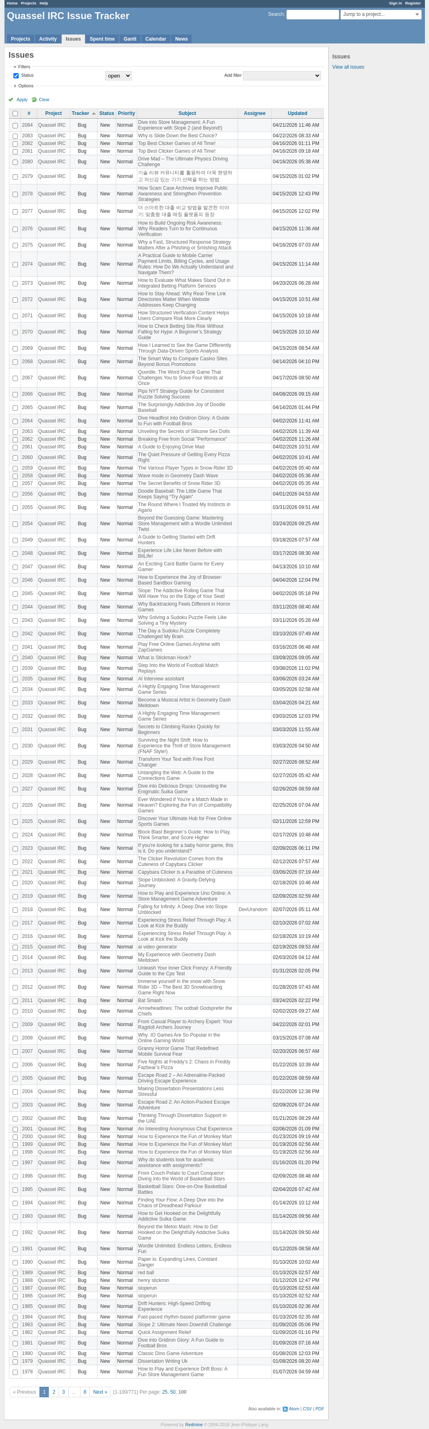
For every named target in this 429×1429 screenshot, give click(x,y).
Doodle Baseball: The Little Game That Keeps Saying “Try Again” (180, 494)
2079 (27, 176)
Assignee (254, 113)
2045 (27, 593)
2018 (27, 909)
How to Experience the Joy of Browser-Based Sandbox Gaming (180, 580)
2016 (27, 936)
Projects (29, 3)
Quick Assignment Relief (164, 1332)
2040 (27, 657)
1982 (27, 1332)
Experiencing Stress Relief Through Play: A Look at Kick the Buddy (184, 923)
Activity (47, 39)
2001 (27, 1129)
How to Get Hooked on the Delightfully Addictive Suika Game (179, 1216)
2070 (27, 332)
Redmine (194, 1424)
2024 (27, 835)
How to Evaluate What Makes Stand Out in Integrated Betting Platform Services (184, 283)
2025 (27, 821)
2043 (27, 620)
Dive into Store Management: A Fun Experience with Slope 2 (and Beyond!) (180, 125)
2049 (27, 540)
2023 (27, 848)
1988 (27, 1280)
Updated (298, 113)
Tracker (80, 113)
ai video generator (157, 947)
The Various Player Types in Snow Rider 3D (185, 468)
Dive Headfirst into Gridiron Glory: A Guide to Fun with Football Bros (184, 421)
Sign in (395, 3)
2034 (27, 689)
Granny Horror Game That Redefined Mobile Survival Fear (178, 1051)
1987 (27, 1288)
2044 (27, 607)
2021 (27, 872)
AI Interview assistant (161, 679)
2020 (27, 883)
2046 (27, 580)
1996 (27, 1176)
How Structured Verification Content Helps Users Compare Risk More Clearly (183, 315)
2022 (27, 861)
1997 (27, 1162)
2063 (27, 431)
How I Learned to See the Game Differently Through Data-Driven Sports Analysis (184, 348)
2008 (27, 1038)
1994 (27, 1203)
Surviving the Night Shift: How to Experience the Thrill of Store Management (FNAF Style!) (184, 745)
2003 (27, 1105)
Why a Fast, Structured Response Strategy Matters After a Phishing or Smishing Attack (185, 245)
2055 (27, 507)
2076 (27, 229)
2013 (27, 971)
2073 (27, 283)
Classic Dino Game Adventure (170, 1353)
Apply (22, 99)
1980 (27, 1353)
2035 (27, 679)
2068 (27, 361)
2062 (27, 439)
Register (413, 3)
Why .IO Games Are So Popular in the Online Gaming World (179, 1038)
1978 (27, 1372)
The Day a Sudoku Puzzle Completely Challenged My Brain (179, 633)
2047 (27, 566)
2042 (27, 634)
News (181, 39)
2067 (27, 378)
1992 (27, 1232)
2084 (27, 125)
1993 (27, 1216)
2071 (27, 315)
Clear (44, 99)
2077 (27, 211)
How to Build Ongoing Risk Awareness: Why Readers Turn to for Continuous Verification (180, 228)
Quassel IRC (52, 125)
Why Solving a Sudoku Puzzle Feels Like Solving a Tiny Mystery (182, 620)
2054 (27, 523)
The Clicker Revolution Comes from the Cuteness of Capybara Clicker (180, 861)
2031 (27, 729)
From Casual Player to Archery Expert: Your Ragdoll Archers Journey (185, 1024)
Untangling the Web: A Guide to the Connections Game (176, 775)
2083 (27, 136)
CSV (307, 1408)
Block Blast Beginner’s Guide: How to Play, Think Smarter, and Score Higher (184, 834)
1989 (27, 1272)
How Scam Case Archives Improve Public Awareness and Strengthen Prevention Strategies (183, 193)
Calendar (155, 39)
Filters (24, 66)
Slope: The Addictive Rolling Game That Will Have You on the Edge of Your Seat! (181, 593)
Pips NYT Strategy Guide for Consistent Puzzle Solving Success (181, 394)
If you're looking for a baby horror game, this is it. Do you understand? (185, 848)
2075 (27, 245)
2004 (27, 1091)
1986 (27, 1296)
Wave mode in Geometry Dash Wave (178, 475)
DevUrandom (253, 909)
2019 (27, 896)
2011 (27, 1000)
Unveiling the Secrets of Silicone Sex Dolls (184, 431)
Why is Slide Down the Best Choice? (177, 136)
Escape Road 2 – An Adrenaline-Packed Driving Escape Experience (181, 1078)
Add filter (233, 75)
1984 (27, 1317)
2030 (27, 746)
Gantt (130, 39)
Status (27, 75)
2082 (27, 143)
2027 (27, 789)
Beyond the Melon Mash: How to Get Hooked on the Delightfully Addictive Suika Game (184, 1232)
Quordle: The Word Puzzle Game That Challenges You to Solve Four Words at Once (180, 377)
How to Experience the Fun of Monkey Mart (185, 1136)
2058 (27, 475)
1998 (27, 1152)
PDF (319, 1408)
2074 (27, 264)
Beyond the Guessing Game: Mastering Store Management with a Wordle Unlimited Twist (185, 523)
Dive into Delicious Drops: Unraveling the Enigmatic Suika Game (182, 789)
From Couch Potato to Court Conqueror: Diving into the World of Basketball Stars (181, 1176)
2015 (27, 947)
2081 (27, 151)
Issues (73, 39)
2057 (27, 483)
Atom (294, 1408)
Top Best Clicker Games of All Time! (177, 143)
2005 (27, 1078)
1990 (27, 1262)
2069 (27, 348)
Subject (187, 113)
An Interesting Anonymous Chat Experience (185, 1129)
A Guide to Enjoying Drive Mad (171, 447)
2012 (27, 987)
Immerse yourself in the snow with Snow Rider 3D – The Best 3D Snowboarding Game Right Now (181, 987)
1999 (27, 1144)
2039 (27, 668)
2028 (27, 775)
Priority (126, 113)
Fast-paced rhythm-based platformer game (184, 1317)
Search (276, 14)
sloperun (147, 1288)
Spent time (102, 39)
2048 (27, 553)
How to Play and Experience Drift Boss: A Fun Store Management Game (182, 1371)
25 (164, 1392)
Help (44, 3)
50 (173, 1392)
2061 (27, 447)
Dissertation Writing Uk (163, 1361)
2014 (27, 957)
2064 (27, 421)
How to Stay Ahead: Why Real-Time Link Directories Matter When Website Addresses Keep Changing (182, 299)
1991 (27, 1248)
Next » (100, 1392)
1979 (27, 1361)
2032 (27, 716)
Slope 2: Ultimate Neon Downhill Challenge (184, 1324)
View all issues (348, 67)
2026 (27, 805)
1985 (27, 1306)
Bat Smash (150, 1000)
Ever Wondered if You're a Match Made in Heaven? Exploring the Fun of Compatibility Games (185, 805)
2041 (27, 647)
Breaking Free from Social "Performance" (182, 439)
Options (25, 85)
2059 (27, 468)
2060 (27, 457)
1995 (27, 1189)
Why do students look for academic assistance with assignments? (176, 1162)
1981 (27, 1343)
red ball (146, 1272)
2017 (27, 923)
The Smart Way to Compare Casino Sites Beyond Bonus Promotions (183, 361)
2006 (27, 1064)
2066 (27, 394)
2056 (27, 494)
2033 (27, 703)
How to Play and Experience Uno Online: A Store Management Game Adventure (184, 896)
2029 (27, 762)
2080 (27, 162)
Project (53, 113)
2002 (27, 1118)
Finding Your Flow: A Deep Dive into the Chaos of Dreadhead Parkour (181, 1202)
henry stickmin (153, 1280)
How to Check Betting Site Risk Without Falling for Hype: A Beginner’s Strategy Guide (180, 331)
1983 (27, 1324)
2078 (27, 194)
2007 (27, 1051)
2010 (27, 1011)
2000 (27, 1136)
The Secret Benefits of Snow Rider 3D (179, 483)
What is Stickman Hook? (164, 657)
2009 (27, 1024)
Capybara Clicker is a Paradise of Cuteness (185, 872)
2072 (27, 299)
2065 (27, 407)
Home (12, 3)
